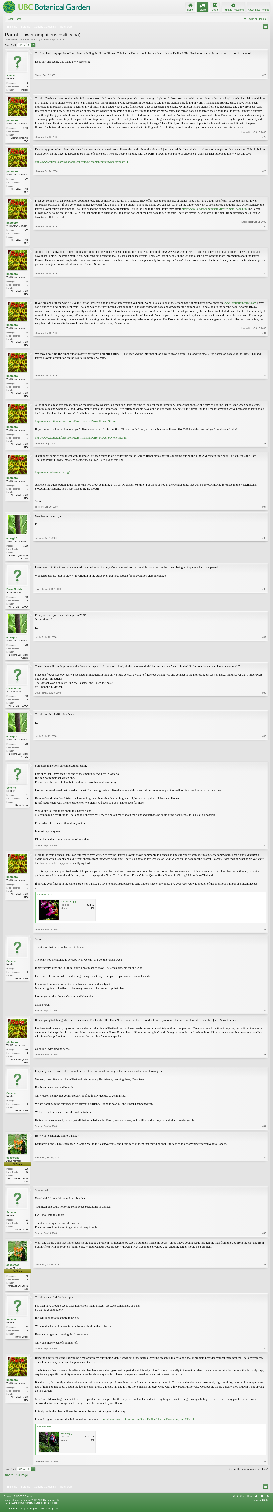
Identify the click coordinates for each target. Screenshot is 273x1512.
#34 (264, 510)
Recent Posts (14, 19)
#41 (264, 935)
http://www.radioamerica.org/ (52, 475)
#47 (264, 1294)
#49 (264, 1468)
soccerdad (12, 1163)
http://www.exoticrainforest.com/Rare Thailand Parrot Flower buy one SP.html (81, 440)
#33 (264, 449)
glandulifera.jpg (68, 907)
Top (261, 1502)
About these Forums (258, 9)
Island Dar (46, 39)
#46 (264, 1239)
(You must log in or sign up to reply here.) (248, 1475)
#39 (264, 761)
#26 (264, 89)
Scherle (11, 792)
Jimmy (10, 75)
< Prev (21, 45)
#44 (264, 1132)
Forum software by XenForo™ (32, 1506)
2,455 (25, 128)
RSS (267, 1502)
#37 (264, 661)
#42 (264, 1016)
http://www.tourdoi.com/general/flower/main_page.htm (214, 210)
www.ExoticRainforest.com (240, 304)
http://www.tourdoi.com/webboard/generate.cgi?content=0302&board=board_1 (81, 162)
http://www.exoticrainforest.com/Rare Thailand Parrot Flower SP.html (76, 424)
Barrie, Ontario (21, 810)
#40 (264, 850)
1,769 (25, 549)
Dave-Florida (14, 593)
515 (26, 1174)
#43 (264, 1067)
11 (27, 800)
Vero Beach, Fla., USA (18, 610)
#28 (264, 192)
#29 (264, 244)
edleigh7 (11, 541)
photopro (12, 120)
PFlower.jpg (66, 1440)
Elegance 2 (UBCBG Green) (18, 1502)
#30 (264, 295)
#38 (264, 710)
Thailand (24, 90)
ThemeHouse (50, 1509)
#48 (264, 1355)
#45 (264, 1187)
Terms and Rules (260, 1506)
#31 (264, 347)
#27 (264, 141)
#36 (264, 610)
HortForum (24, 39)
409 (26, 601)
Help (249, 1502)
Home (256, 1502)
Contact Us (238, 1502)
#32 (264, 398)
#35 (264, 561)
